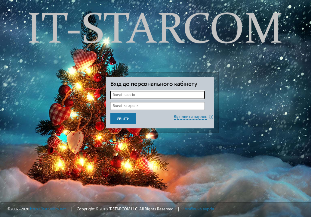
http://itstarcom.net (48, 209)
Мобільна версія (199, 209)
